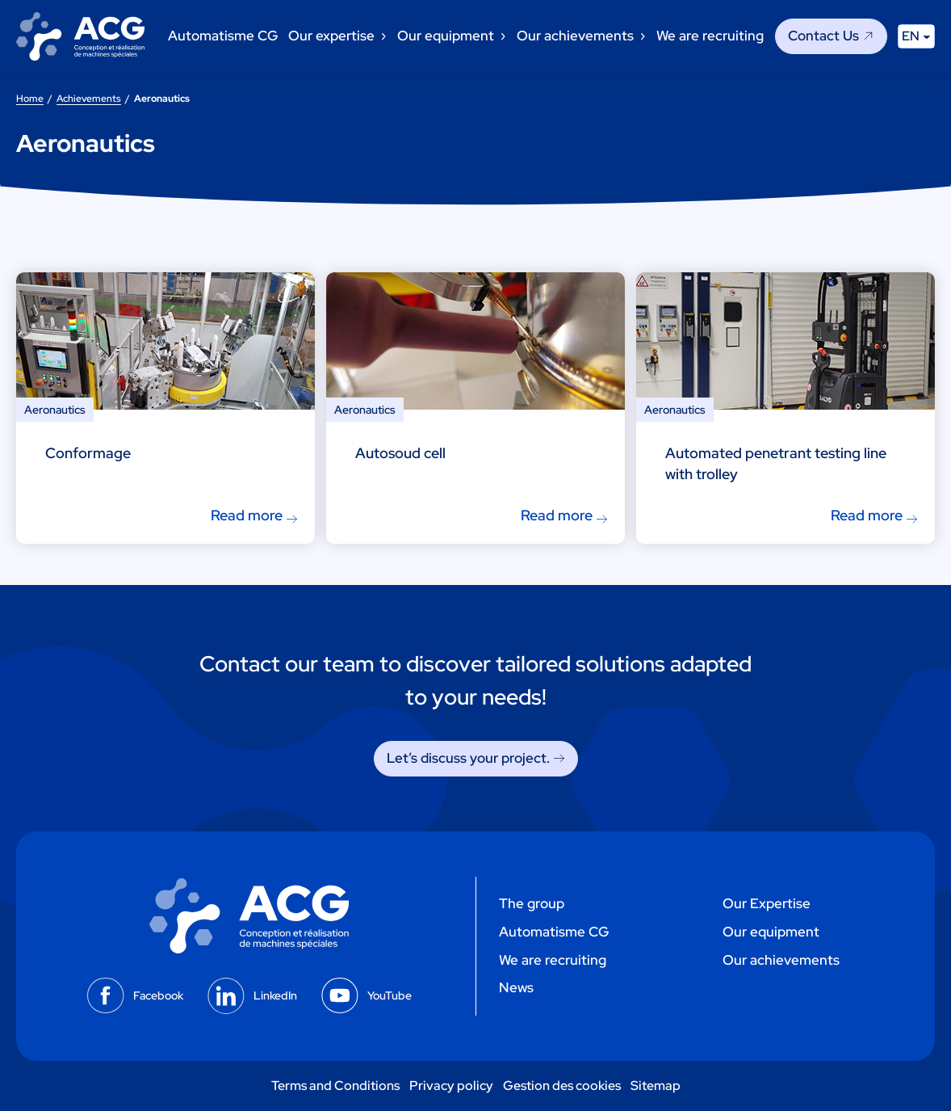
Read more (247, 515)
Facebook (158, 995)
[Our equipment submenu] (502, 36)
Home (30, 98)
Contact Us (823, 35)
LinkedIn (275, 995)
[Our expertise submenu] (383, 36)
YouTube (389, 995)
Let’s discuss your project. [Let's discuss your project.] (468, 758)
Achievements (89, 98)
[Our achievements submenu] (642, 36)
